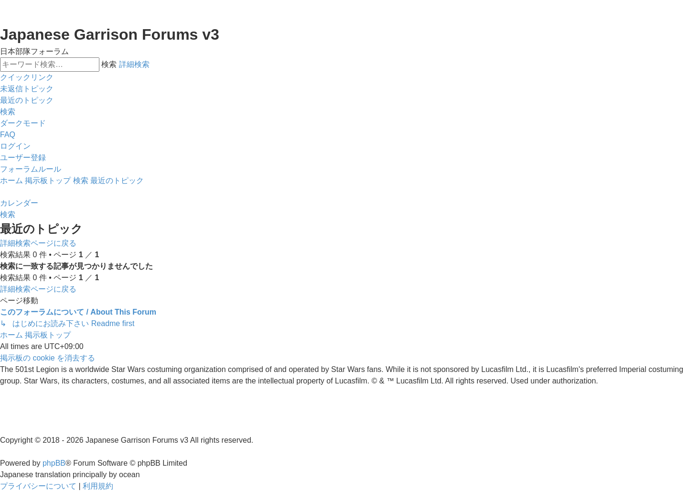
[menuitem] (27, 89)
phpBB (54, 463)
